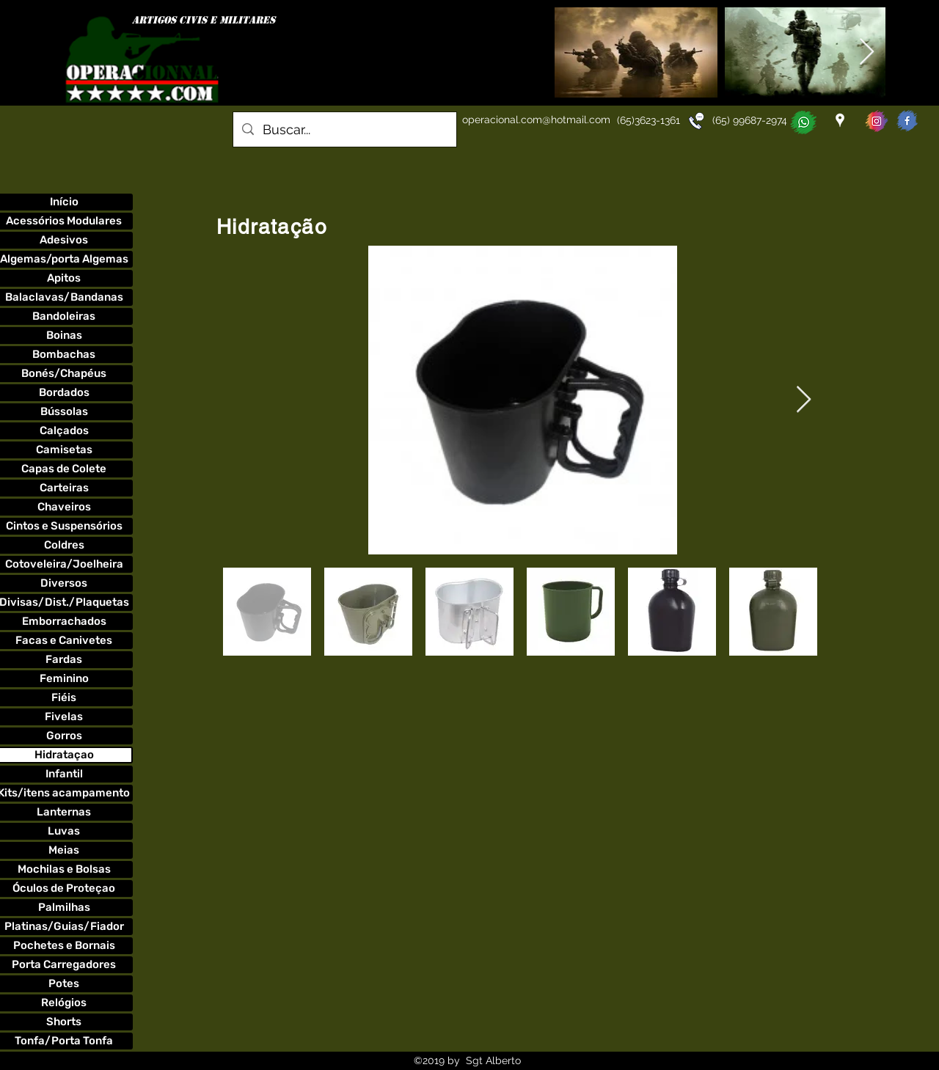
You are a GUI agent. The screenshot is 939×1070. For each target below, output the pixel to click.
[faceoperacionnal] (907, 121)
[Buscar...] (344, 129)
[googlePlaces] (840, 120)
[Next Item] (866, 52)
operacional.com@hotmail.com (536, 119)
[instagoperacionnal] (876, 121)
